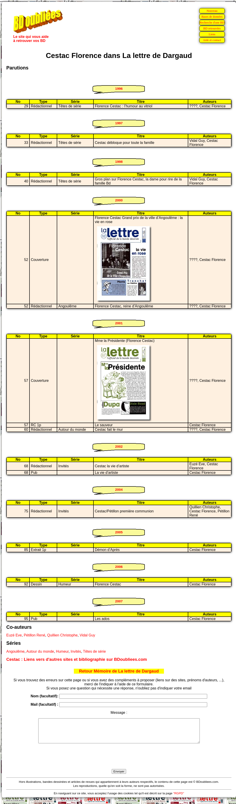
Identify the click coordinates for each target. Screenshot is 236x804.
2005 (119, 532)
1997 (119, 123)
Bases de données (211, 16)
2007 (119, 601)
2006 (119, 567)
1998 (119, 162)
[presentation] (119, 761)
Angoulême (15, 651)
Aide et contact (212, 40)
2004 (119, 489)
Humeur (62, 651)
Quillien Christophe (62, 635)
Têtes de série (94, 651)
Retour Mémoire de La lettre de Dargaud (119, 671)
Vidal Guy (87, 635)
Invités (76, 651)
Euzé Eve (14, 635)
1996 (119, 88)
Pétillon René (34, 635)
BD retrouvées (212, 28)
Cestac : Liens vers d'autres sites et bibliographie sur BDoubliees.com (76, 659)
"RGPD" (178, 798)
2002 (119, 446)
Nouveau (211, 10)
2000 (119, 200)
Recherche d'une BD (212, 22)
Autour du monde (40, 651)
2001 (119, 323)
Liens (212, 34)
